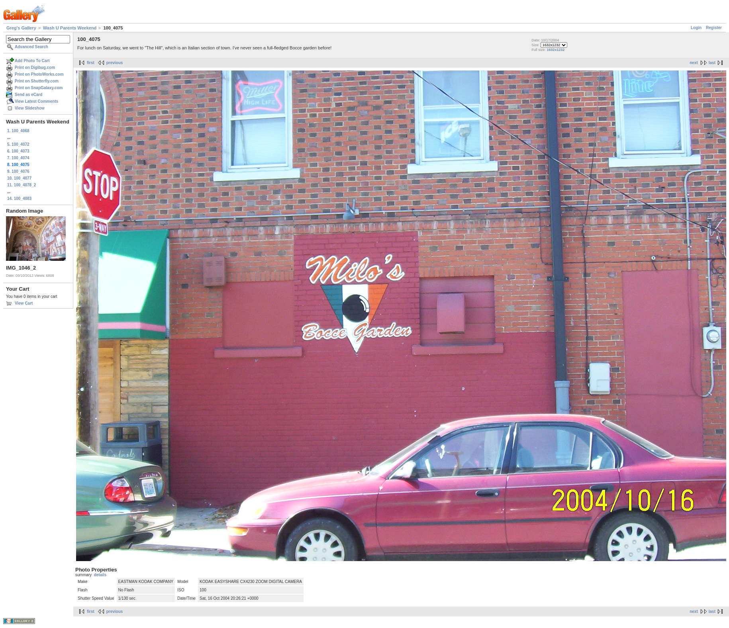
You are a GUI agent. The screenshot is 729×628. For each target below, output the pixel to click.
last (712, 63)
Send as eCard (28, 94)
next (694, 63)
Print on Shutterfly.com (37, 81)
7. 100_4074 (18, 158)
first (90, 63)
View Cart (24, 303)
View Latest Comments (36, 101)
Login (696, 27)
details (100, 575)
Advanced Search (31, 47)
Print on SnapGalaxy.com (39, 88)
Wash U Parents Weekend (70, 27)
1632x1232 (555, 50)
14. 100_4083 (19, 198)
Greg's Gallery (21, 27)
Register (714, 27)
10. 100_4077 (19, 178)
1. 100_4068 (18, 131)
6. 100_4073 (18, 151)
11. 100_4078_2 (21, 185)
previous (114, 63)
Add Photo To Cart (32, 61)
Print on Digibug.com (35, 67)
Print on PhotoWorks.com (39, 74)
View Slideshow (30, 108)
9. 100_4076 (18, 171)
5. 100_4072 (18, 144)
